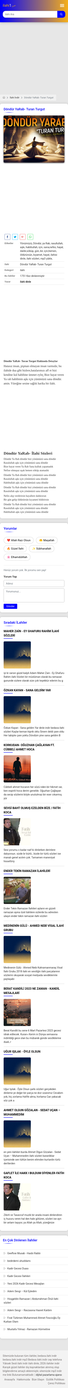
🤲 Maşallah (46, 540)
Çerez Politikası (56, 1383)
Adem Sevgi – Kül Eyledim (20, 1291)
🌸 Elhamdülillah (17, 557)
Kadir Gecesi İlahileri (17, 1276)
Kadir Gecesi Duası (16, 1268)
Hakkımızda (23, 1379)
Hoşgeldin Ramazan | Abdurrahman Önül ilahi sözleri (31, 1300)
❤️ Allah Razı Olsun (18, 540)
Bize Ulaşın (38, 1379)
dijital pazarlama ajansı (49, 1374)
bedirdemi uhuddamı (17, 1260)
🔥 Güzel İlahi (15, 548)
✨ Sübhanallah (41, 548)
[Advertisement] (34, 61)
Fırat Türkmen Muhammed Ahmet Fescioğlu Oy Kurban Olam (32, 1319)
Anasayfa (9, 1379)
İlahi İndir (14, 97)
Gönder (10, 606)
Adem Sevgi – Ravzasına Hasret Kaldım (28, 1310)
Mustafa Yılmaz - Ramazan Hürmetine (27, 1329)
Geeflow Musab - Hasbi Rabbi (22, 1253)
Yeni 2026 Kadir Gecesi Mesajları (24, 1283)
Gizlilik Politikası (55, 1379)
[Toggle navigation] (62, 5)
